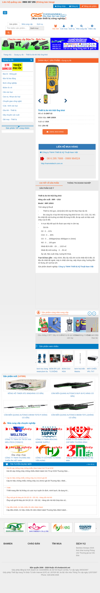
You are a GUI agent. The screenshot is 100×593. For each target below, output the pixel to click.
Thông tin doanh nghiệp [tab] (79, 183)
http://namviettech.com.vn (51, 163)
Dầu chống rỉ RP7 (45, 335)
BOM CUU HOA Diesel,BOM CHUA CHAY (67, 370)
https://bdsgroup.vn (46, 579)
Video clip (92, 27)
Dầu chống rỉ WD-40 (83, 335)
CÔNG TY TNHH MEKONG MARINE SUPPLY (46, 440)
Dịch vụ (72, 27)
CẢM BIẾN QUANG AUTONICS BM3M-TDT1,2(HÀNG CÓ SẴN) (72, 416)
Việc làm (55, 27)
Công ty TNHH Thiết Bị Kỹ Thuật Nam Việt (59, 152)
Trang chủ (8, 55)
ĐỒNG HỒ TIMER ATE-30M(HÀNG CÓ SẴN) (26, 393)
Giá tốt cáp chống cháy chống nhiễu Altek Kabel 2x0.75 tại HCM (30, 468)
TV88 (8, 488)
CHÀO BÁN (34, 543)
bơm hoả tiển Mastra (80, 370)
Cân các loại (8, 92)
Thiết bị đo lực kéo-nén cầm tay (70, 336)
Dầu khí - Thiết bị (10, 110)
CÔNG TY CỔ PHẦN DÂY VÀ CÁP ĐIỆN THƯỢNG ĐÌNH (78, 440)
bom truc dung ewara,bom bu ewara (42, 370)
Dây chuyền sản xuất (11, 115)
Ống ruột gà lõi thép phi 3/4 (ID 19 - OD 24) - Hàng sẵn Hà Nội (29, 497)
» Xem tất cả (90, 464)
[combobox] (43, 28)
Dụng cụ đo (19, 55)
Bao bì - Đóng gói (10, 74)
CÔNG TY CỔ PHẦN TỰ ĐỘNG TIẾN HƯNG (48, 459)
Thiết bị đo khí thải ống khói (37, 55)
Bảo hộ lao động (9, 78)
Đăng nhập (60, 6)
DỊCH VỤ (81, 543)
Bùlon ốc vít (7, 88)
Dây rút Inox (57, 335)
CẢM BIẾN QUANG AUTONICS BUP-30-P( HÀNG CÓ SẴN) (72, 394)
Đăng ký (73, 6)
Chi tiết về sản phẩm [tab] (49, 183)
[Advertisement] (67, 290)
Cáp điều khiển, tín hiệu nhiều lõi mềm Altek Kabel (25, 507)
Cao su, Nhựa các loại (11, 97)
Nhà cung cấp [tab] (27, 24)
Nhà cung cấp (81, 27)
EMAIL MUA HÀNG (55, 132)
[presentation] (90, 313)
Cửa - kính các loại (10, 106)
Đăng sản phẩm (89, 6)
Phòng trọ (34, 579)
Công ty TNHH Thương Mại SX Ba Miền (79, 459)
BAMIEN (8, 543)
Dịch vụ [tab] (40, 24)
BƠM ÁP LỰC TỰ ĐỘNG (54, 370)
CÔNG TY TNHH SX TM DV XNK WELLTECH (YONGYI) (18, 440)
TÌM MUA (57, 543)
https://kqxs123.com (62, 579)
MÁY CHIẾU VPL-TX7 (92, 370)
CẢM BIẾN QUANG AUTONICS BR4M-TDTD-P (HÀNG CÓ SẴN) (25, 416)
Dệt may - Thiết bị (10, 119)
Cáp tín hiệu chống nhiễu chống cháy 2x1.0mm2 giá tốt (27, 478)
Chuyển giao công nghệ (12, 101)
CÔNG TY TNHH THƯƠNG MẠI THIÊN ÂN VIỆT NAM (17, 459)
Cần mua (63, 27)
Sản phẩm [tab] (13, 24)
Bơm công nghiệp (10, 83)
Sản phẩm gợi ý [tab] (46, 188)
